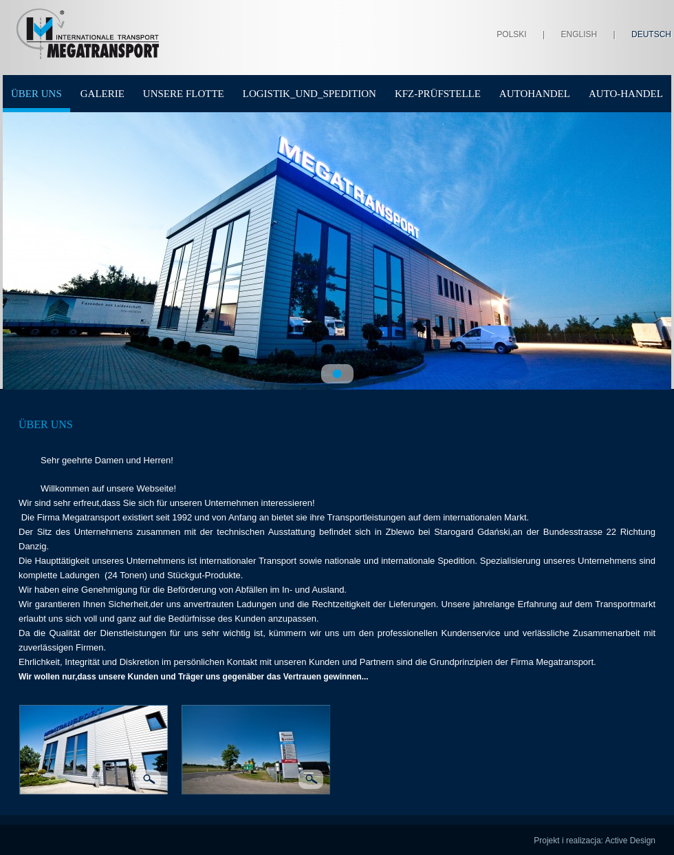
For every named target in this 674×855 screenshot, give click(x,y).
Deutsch (651, 34)
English (579, 34)
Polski (511, 34)
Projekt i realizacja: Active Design (594, 840)
